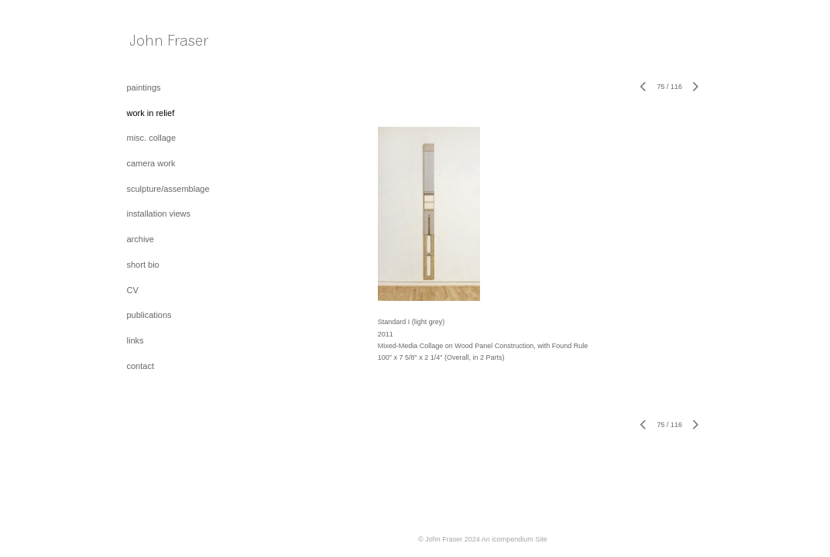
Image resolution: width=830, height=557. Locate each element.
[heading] (165, 44)
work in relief (151, 113)
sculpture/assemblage (168, 188)
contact (140, 366)
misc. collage (152, 137)
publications (149, 315)
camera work (151, 163)
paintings (144, 87)
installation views (159, 213)
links (135, 340)
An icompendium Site (514, 539)
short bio (143, 264)
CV (133, 290)
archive (140, 239)
